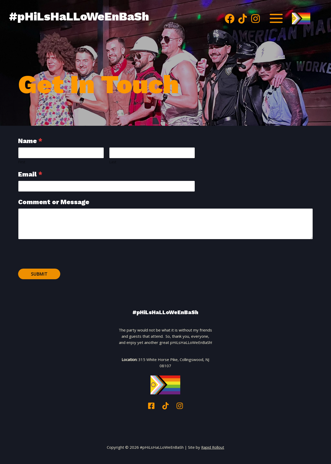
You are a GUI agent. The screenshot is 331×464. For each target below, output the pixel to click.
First (21, 162)
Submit (39, 274)
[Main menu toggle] (276, 18)
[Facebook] (230, 19)
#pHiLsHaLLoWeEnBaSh (93, 16)
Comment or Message (53, 202)
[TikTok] (242, 19)
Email (30, 174)
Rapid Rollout (212, 447)
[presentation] (57, 265)
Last (112, 162)
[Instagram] (255, 19)
